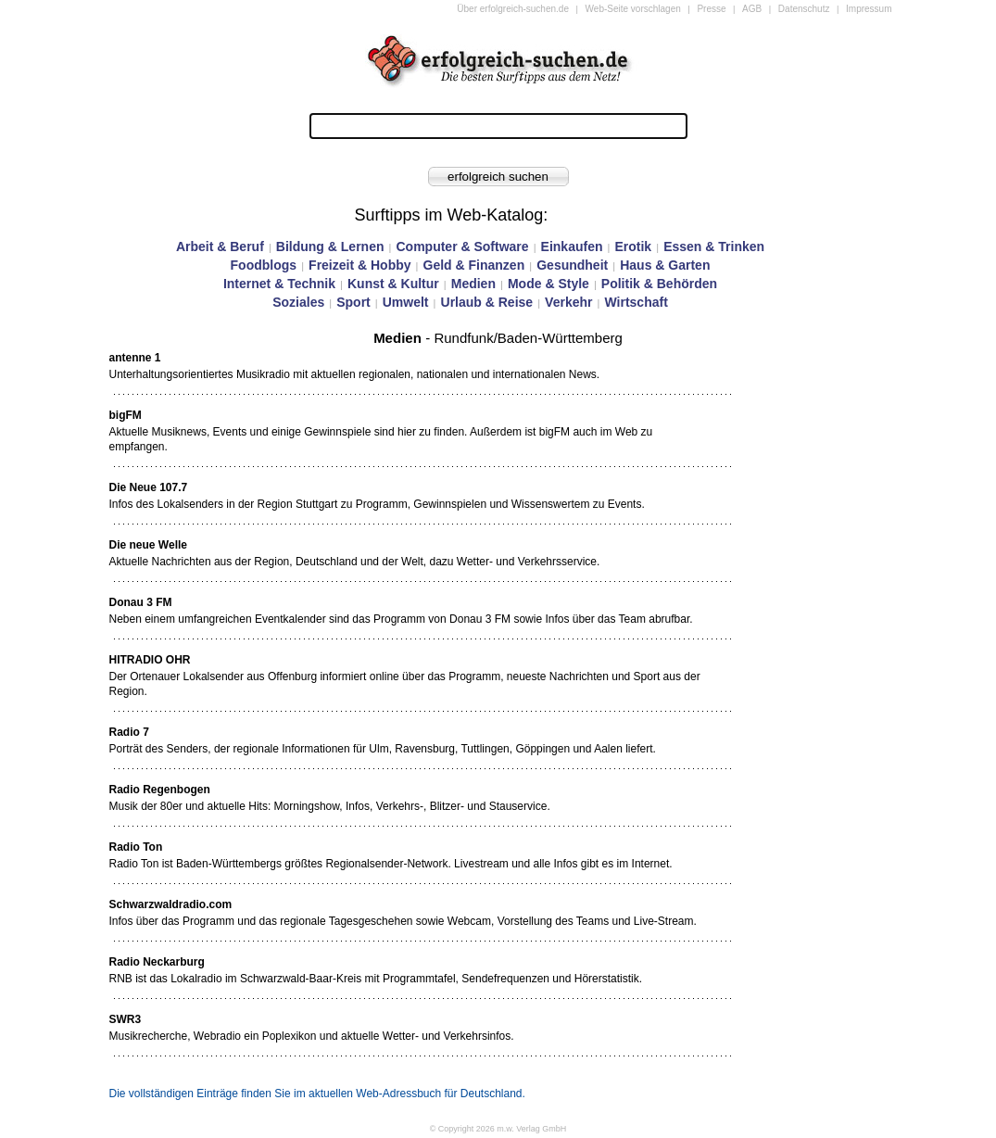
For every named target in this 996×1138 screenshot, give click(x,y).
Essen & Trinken (713, 246)
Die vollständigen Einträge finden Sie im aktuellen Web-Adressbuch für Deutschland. (317, 1093)
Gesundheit (572, 265)
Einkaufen (572, 246)
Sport (353, 302)
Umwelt (406, 302)
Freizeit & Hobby (359, 265)
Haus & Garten (665, 265)
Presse (711, 9)
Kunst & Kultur (393, 283)
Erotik (632, 246)
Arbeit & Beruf (220, 246)
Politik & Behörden (659, 283)
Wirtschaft (635, 302)
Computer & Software (462, 246)
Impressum (868, 9)
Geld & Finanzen (474, 265)
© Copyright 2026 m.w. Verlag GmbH (498, 1128)
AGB (752, 9)
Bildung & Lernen (330, 246)
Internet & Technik (279, 283)
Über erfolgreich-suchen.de (513, 9)
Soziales (298, 302)
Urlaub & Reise (487, 302)
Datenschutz (804, 9)
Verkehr (568, 302)
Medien (473, 283)
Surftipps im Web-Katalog (449, 215)
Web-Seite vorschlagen (633, 9)
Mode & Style (548, 283)
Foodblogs (264, 265)
